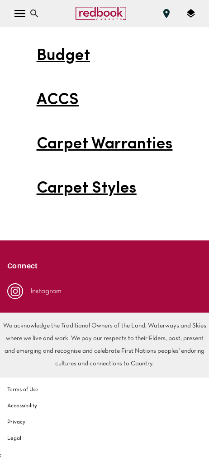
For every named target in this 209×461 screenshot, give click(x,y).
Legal (14, 438)
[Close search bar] (34, 13)
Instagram (34, 291)
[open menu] (20, 13)
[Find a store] (166, 13)
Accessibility (22, 406)
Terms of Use (22, 389)
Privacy (16, 422)
